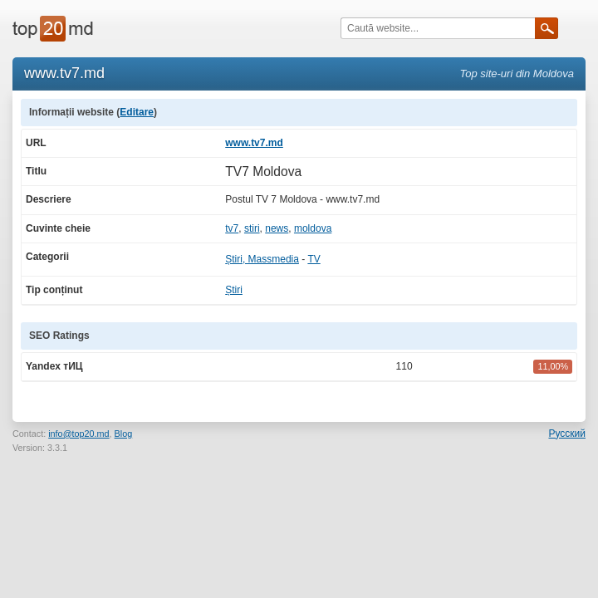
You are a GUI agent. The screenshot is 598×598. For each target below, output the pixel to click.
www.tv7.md (254, 143)
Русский (567, 433)
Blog (124, 434)
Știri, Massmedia (262, 259)
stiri (252, 228)
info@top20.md (78, 434)
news (276, 228)
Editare (137, 112)
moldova (312, 228)
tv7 (231, 228)
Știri (234, 290)
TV (313, 259)
